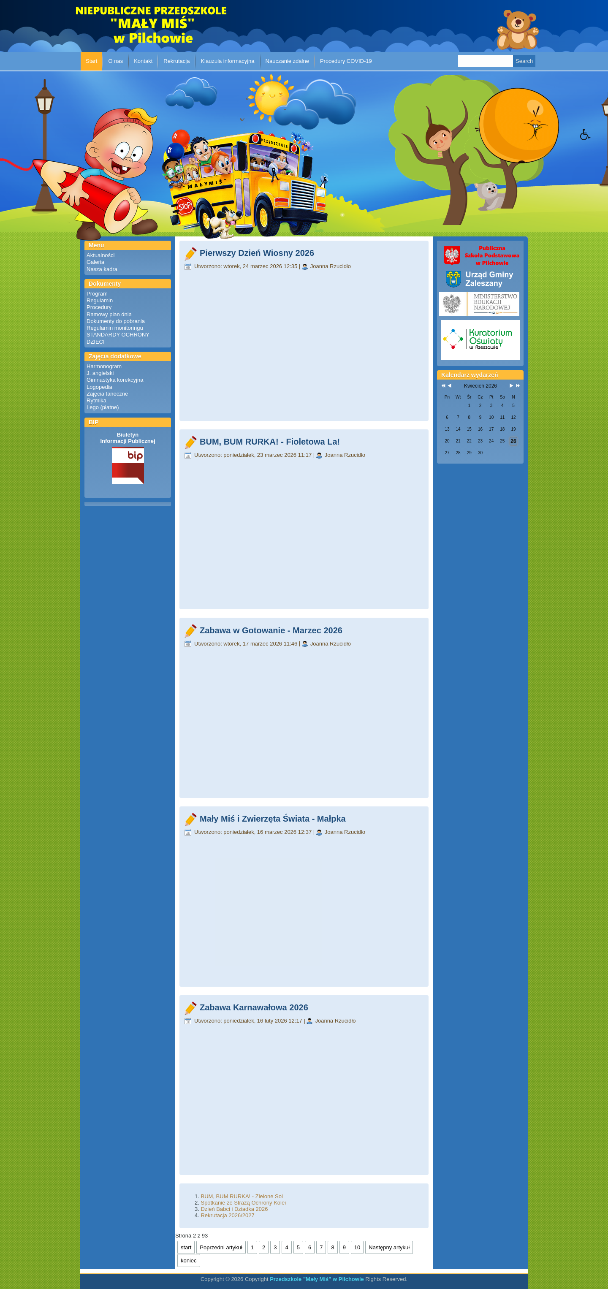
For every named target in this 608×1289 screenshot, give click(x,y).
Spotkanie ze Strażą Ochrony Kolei (243, 1202)
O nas (115, 61)
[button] (594, 140)
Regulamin (100, 300)
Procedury (99, 307)
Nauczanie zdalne (287, 61)
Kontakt (143, 61)
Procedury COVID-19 (346, 61)
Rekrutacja (176, 61)
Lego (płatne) (103, 407)
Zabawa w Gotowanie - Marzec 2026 (271, 630)
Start (91, 61)
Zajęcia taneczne (107, 394)
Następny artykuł (389, 1247)
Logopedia (99, 387)
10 (357, 1247)
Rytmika (96, 400)
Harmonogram (104, 366)
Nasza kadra (102, 269)
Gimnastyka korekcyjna (115, 380)
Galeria (95, 262)
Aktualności (100, 255)
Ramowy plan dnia (109, 314)
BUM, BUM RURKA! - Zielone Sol (241, 1196)
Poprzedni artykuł (221, 1247)
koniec (189, 1260)
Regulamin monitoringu (115, 328)
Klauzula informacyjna (227, 61)
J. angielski (100, 373)
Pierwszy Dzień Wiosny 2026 (257, 253)
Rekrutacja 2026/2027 (227, 1215)
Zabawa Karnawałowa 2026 (254, 1007)
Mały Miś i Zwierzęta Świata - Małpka (273, 818)
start (186, 1247)
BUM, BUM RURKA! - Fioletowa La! (270, 441)
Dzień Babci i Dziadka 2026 (234, 1209)
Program (97, 293)
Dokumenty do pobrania (116, 321)
